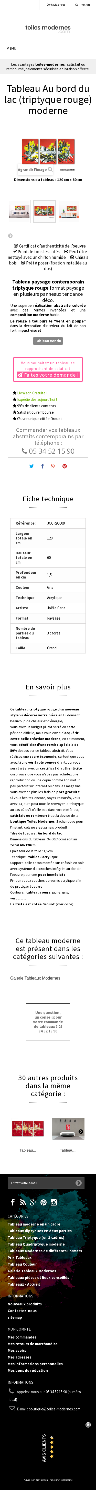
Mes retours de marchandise (33, 1343)
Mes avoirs (17, 1350)
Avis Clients (44, 1448)
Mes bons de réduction (28, 1370)
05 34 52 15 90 (48, 451)
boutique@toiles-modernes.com (54, 1409)
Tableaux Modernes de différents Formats (45, 1250)
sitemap (15, 1317)
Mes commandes (22, 1337)
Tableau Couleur (22, 1264)
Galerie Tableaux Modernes (35, 978)
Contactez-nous (56, 4)
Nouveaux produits (25, 1304)
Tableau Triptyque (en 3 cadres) (36, 1237)
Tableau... (27, 1150)
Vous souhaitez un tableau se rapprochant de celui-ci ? (48, 369)
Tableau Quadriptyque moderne (36, 1244)
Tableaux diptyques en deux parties (40, 1230)
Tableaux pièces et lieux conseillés (38, 1277)
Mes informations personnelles (35, 1363)
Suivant (10, 235)
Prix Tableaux (20, 1257)
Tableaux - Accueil (24, 1284)
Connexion (82, 4)
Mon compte (19, 1329)
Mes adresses (19, 1357)
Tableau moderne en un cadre (34, 1224)
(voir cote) (64, 904)
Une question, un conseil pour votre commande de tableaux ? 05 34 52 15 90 (48, 1021)
